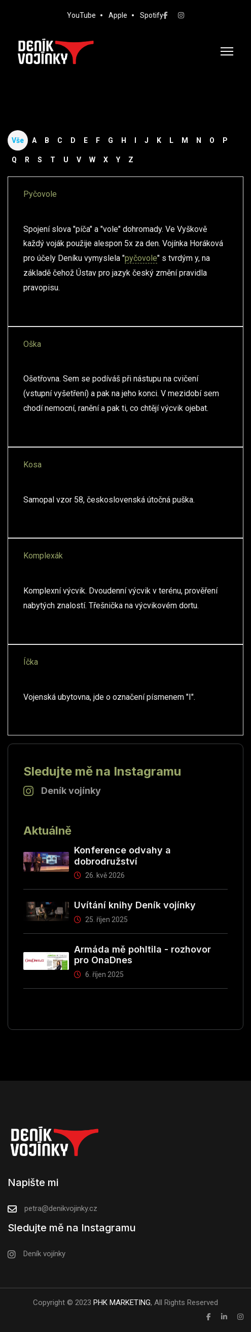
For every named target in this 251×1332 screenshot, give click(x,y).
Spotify (151, 15)
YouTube (81, 15)
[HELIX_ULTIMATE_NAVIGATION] (227, 51)
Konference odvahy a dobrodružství (122, 856)
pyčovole (141, 258)
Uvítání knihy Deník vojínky (135, 905)
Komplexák (43, 555)
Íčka (30, 662)
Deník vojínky (71, 790)
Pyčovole (40, 194)
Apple (118, 15)
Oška (32, 344)
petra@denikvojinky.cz (60, 1208)
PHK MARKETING (121, 1302)
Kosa (32, 464)
